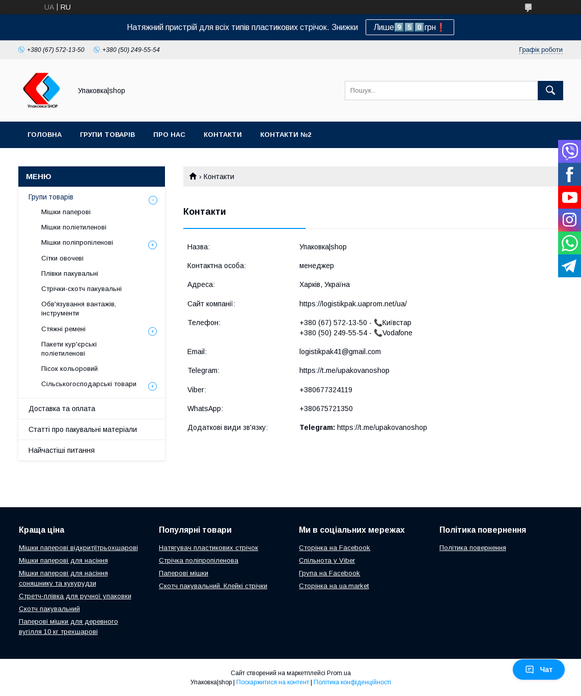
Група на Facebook (329, 573)
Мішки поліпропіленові (77, 242)
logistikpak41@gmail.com (340, 351)
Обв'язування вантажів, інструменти (78, 308)
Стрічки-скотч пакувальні (81, 289)
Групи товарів (107, 134)
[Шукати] (550, 90)
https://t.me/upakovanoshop (344, 370)
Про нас (169, 134)
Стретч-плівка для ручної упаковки (75, 596)
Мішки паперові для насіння (63, 560)
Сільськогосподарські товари (88, 384)
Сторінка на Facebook (334, 548)
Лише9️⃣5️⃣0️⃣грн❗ (410, 27)
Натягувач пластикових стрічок (208, 548)
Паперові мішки (183, 573)
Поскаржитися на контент (272, 682)
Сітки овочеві (62, 258)
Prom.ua (339, 673)
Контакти (223, 134)
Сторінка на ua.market (334, 586)
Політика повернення (472, 548)
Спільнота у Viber (327, 560)
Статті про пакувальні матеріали (83, 429)
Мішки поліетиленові (73, 227)
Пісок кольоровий (69, 368)
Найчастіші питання (62, 450)
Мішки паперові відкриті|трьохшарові (78, 548)
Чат (538, 669)
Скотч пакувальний (49, 609)
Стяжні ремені (63, 329)
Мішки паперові (66, 212)
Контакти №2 (285, 134)
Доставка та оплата (62, 408)
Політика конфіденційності (352, 682)
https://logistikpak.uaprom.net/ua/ (353, 304)
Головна (44, 134)
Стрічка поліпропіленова (198, 560)
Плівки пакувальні (69, 273)
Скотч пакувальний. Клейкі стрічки (213, 586)
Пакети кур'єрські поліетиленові (69, 348)
